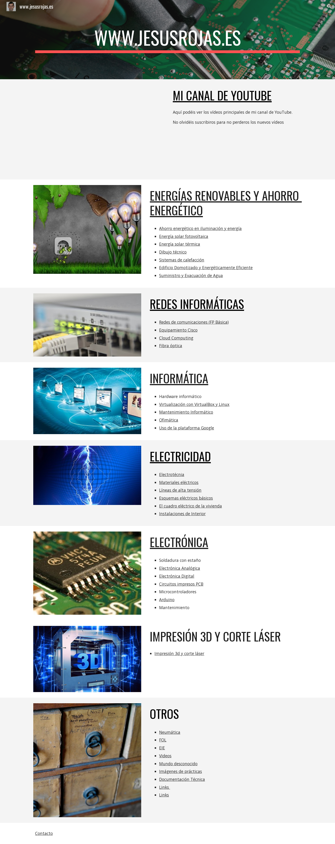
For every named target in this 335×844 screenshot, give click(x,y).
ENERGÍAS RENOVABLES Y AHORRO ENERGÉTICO (226, 203)
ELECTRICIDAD (180, 456)
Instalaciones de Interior (182, 513)
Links (164, 787)
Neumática (169, 732)
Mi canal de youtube (222, 95)
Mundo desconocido (178, 763)
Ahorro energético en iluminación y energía (200, 228)
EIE (162, 748)
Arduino (166, 599)
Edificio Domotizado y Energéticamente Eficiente (206, 267)
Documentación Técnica (182, 779)
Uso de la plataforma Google (186, 428)
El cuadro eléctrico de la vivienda (190, 506)
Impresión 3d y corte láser (179, 653)
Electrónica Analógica (179, 568)
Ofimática (168, 420)
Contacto (44, 833)
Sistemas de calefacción (181, 260)
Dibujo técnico (173, 252)
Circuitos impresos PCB (181, 584)
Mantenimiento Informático (186, 412)
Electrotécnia (171, 474)
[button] (329, 6)
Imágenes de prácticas (180, 771)
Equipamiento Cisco (178, 330)
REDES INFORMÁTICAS (197, 303)
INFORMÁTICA (179, 378)
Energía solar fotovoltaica (183, 236)
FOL (162, 740)
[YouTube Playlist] (98, 129)
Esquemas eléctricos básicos (186, 498)
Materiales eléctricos (178, 482)
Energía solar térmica (179, 244)
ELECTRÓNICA (179, 542)
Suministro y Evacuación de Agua (191, 275)
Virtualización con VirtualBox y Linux (194, 404)
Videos (165, 755)
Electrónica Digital (176, 576)
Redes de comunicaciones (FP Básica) (194, 322)
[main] (167, 39)
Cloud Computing (176, 338)
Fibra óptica (170, 345)
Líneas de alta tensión (180, 490)
